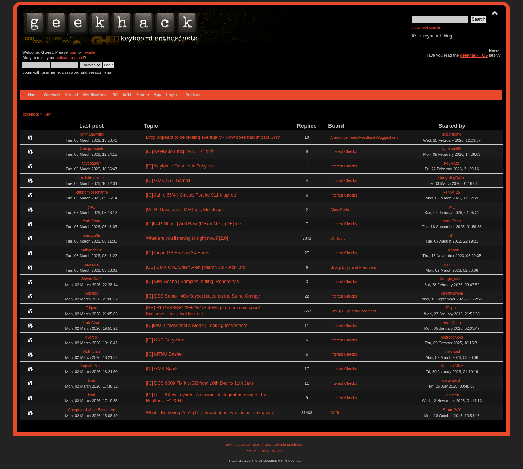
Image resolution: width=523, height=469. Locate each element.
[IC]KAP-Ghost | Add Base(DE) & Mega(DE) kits (194, 223)
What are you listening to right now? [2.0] (187, 238)
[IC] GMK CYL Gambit (168, 180)
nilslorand (451, 351)
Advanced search (426, 27)
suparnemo (452, 134)
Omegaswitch (91, 148)
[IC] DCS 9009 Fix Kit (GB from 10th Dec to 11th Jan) (199, 383)
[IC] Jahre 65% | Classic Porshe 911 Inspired (191, 195)
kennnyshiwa (452, 293)
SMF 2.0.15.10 (238, 444)
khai (91, 380)
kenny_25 (451, 192)
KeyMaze (452, 163)
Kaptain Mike (91, 366)
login (73, 52)
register (90, 52)
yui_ (91, 206)
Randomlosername (91, 192)
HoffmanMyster (91, 134)
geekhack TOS (474, 55)
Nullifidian (91, 351)
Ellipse (91, 308)
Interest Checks (343, 151)
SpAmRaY (452, 410)
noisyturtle (91, 235)
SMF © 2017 (262, 444)
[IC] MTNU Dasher (164, 354)
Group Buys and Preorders (353, 267)
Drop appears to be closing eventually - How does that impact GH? (213, 137)
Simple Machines (289, 444)
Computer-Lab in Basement (91, 410)
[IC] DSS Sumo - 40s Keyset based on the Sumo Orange (203, 296)
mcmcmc (91, 264)
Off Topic (337, 238)
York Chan (91, 221)
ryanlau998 (451, 148)
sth (451, 235)
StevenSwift (91, 278)
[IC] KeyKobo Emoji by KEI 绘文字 (180, 151)
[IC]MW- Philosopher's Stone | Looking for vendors (196, 325)
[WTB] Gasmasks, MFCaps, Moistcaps (185, 209)
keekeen (452, 395)
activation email (70, 58)
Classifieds (339, 209)
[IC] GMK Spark (162, 368)
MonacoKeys (452, 337)
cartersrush (452, 380)
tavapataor (91, 163)
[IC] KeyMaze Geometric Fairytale (180, 166)
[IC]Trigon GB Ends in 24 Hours (178, 252)
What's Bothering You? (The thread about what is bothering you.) (211, 412)
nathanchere (91, 250)
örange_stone (452, 278)
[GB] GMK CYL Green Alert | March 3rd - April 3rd (196, 267)
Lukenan (452, 250)
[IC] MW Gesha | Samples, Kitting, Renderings (192, 281)
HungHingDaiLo (452, 177)
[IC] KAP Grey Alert (165, 340)
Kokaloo (91, 293)
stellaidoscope (91, 177)
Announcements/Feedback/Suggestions (364, 137)
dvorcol (91, 337)
